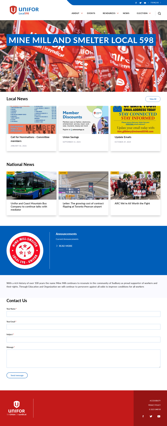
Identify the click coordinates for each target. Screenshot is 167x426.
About (75, 13)
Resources (109, 13)
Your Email (11, 322)
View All (153, 99)
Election (142, 13)
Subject (10, 334)
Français (155, 3)
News (126, 13)
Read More (65, 245)
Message (10, 347)
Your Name (11, 309)
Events (91, 13)
